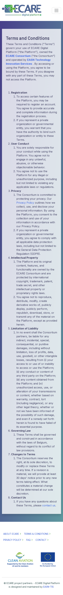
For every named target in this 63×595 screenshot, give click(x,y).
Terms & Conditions (36, 534)
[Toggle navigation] (56, 10)
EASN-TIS (48, 586)
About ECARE (11, 534)
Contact (41, 540)
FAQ (28, 540)
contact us (48, 505)
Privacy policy (12, 540)
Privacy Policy (25, 202)
